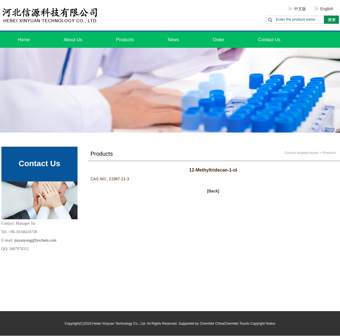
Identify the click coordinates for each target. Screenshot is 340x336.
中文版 (300, 8)
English (326, 8)
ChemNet (207, 324)
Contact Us (269, 39)
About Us (73, 39)
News (173, 39)
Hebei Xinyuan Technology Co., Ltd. (119, 324)
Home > (315, 153)
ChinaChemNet (226, 324)
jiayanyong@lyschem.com (35, 240)
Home (24, 39)
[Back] (213, 191)
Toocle (244, 324)
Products (125, 39)
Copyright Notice (262, 324)
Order (218, 39)
